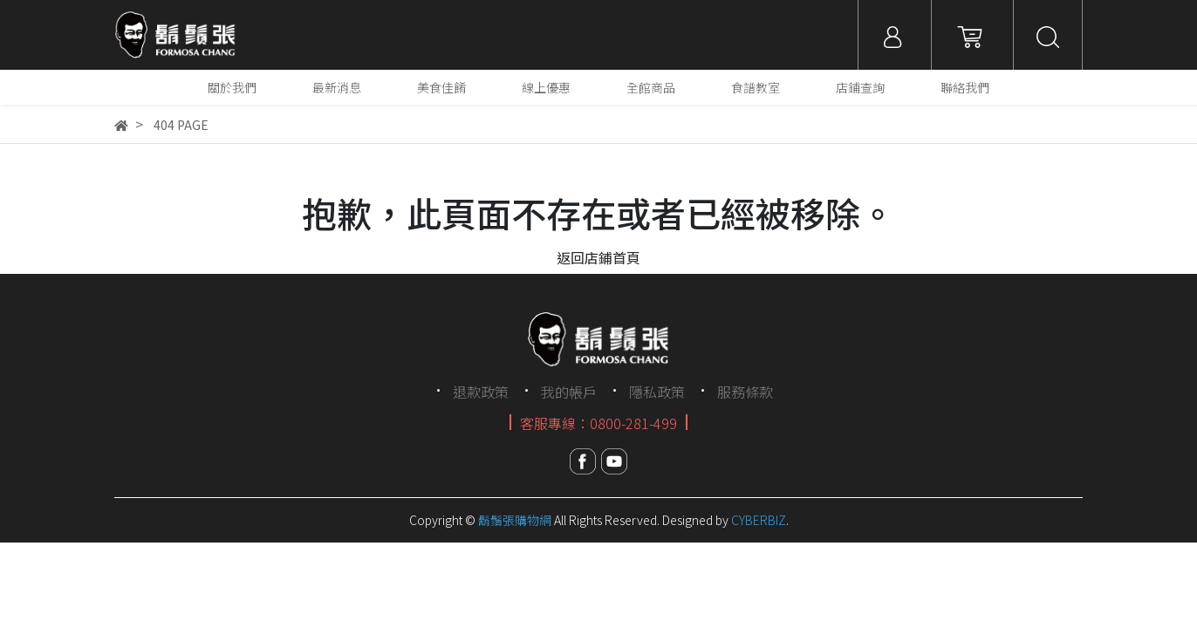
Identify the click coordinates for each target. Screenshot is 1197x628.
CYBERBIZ (758, 520)
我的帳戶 (569, 391)
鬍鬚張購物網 (514, 520)
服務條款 (745, 391)
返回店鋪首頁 (598, 257)
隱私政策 (657, 391)
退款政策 (481, 391)
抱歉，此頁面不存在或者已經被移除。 (598, 213)
